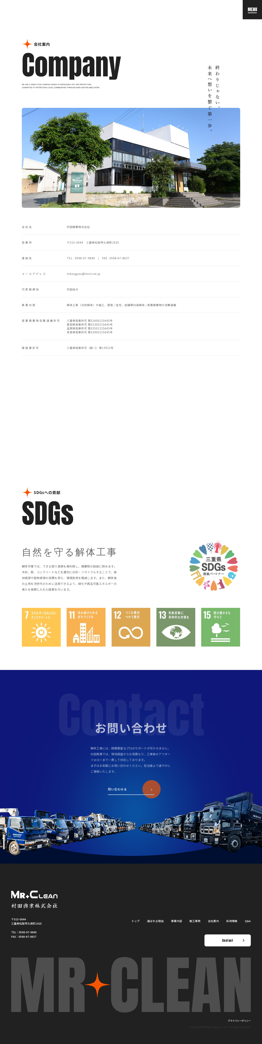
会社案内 (213, 921)
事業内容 (176, 921)
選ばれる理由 (155, 921)
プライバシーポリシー (239, 1020)
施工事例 (194, 921)
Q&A (248, 921)
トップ (135, 921)
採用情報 (231, 921)
